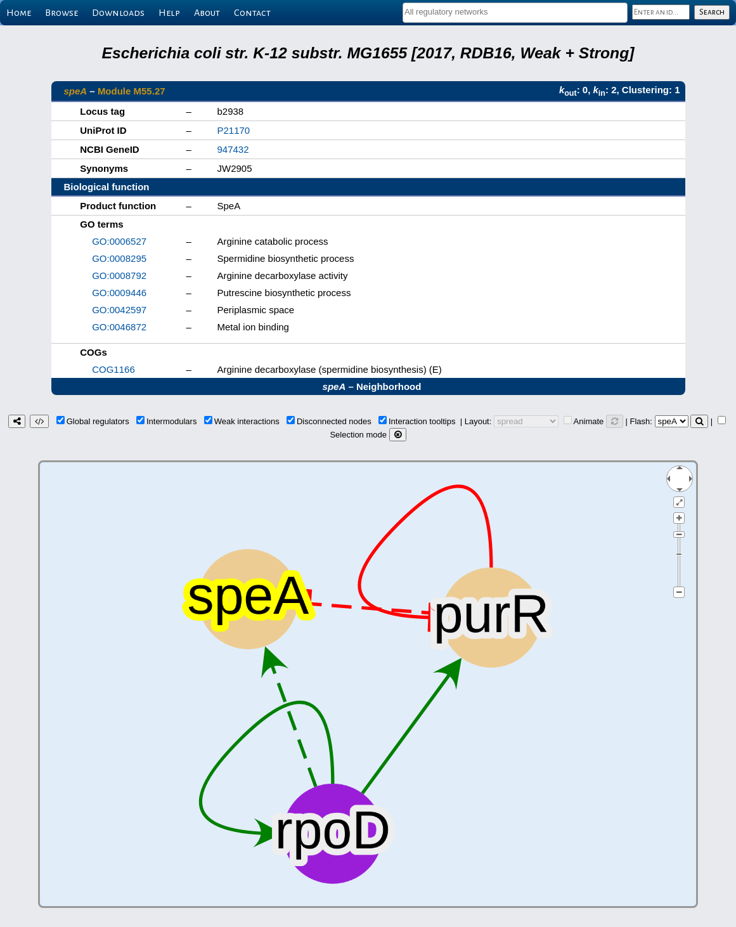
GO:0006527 (119, 241)
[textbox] (515, 11)
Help (169, 13)
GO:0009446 (119, 292)
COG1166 (113, 369)
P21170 (233, 130)
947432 (233, 149)
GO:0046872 (119, 326)
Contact (252, 13)
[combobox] (515, 13)
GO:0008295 (119, 258)
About (207, 13)
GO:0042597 (119, 309)
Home (18, 13)
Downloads (118, 13)
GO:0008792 (119, 275)
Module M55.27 (131, 91)
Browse (61, 13)
